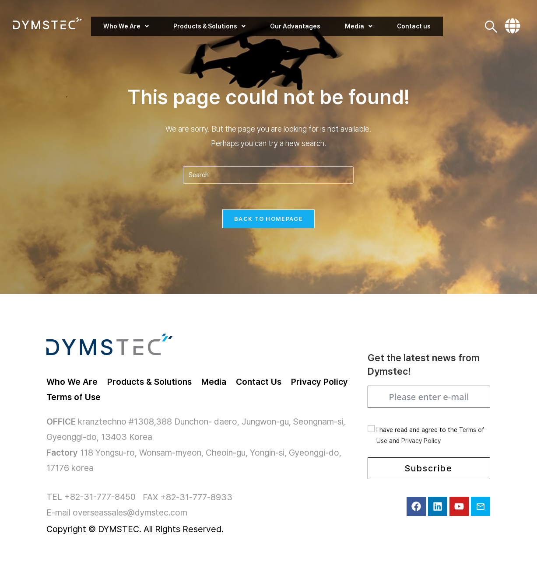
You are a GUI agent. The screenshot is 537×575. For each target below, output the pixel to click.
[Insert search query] (268, 175)
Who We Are (126, 26)
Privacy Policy (421, 442)
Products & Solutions (209, 26)
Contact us (413, 26)
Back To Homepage (268, 219)
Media (358, 26)
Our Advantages (295, 26)
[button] (126, 26)
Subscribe (429, 469)
